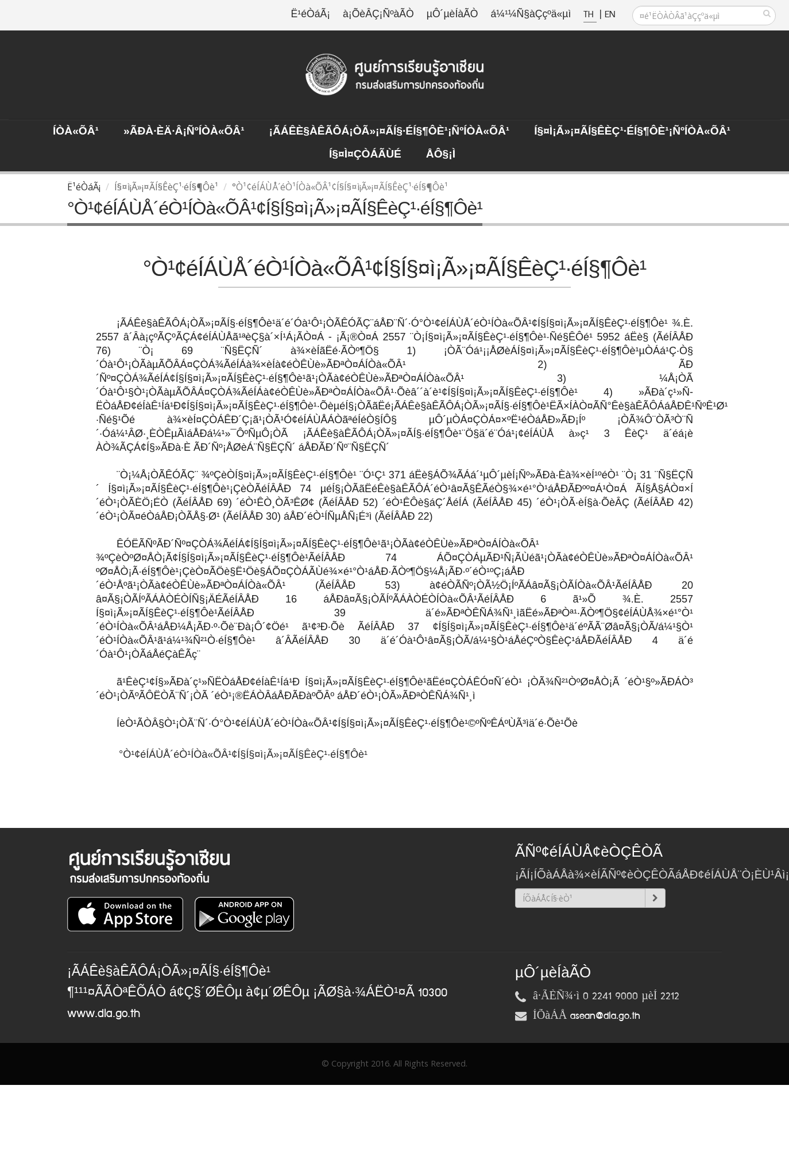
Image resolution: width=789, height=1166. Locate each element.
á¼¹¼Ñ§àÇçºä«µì (530, 14)
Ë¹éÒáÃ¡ (310, 14)
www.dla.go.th (103, 1013)
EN (610, 14)
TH (590, 14)
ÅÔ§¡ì (440, 155)
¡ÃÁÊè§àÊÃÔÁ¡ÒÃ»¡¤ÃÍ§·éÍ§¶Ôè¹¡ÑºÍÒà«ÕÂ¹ (389, 132)
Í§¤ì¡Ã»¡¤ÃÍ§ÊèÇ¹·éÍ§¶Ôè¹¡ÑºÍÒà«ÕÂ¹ (632, 132)
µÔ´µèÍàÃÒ (452, 14)
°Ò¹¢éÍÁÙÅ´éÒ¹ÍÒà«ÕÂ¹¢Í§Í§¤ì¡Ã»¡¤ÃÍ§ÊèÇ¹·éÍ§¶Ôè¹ (244, 754)
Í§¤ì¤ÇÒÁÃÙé (365, 155)
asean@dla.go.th (605, 1016)
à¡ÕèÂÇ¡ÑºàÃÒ (378, 14)
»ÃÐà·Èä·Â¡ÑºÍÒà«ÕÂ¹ (184, 132)
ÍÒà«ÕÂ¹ (76, 132)
